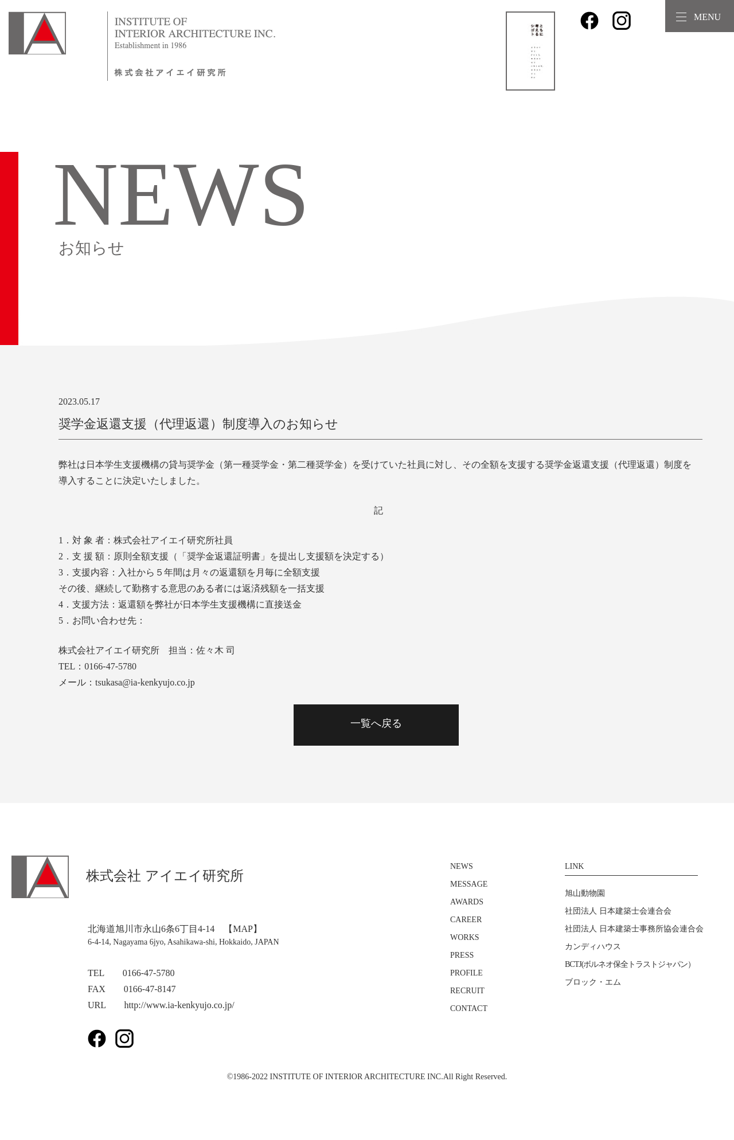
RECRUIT (467, 990)
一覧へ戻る (376, 723)
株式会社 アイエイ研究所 (127, 875)
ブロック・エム (593, 982)
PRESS (462, 955)
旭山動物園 (585, 893)
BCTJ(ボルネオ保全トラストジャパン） (630, 964)
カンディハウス (593, 946)
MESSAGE (468, 884)
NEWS (461, 866)
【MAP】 (243, 929)
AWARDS (466, 902)
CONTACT (468, 1008)
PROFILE (466, 973)
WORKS (464, 937)
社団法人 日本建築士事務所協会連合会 (634, 928)
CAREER (466, 919)
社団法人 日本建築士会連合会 (618, 911)
